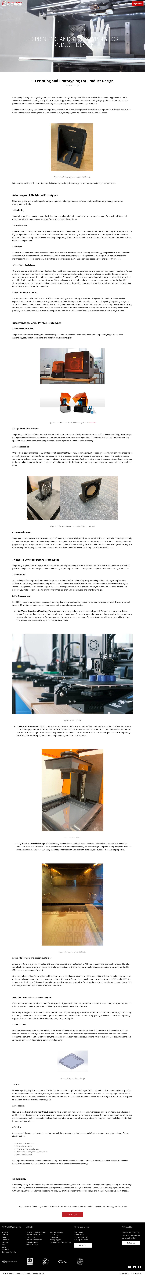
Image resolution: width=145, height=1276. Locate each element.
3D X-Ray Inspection (81, 1240)
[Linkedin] (134, 1267)
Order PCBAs (78, 1232)
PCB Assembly (79, 1235)
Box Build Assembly (81, 1237)
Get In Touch (72, 1215)
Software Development (34, 1240)
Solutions (83, 3)
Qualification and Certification (60, 1242)
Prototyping (54, 1237)
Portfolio (94, 3)
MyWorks (137, 3)
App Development (32, 1242)
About (104, 3)
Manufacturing (69, 3)
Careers (4, 1247)
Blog (3, 1245)
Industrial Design (32, 1245)
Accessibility (124, 1273)
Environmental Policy (9, 1252)
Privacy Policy (136, 1273)
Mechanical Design (56, 1232)
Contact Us (5, 1240)
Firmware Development (34, 1235)
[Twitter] (129, 1267)
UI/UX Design (54, 1235)
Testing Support (55, 1240)
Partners (5, 1237)
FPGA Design (30, 1237)
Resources (114, 3)
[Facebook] (139, 1267)
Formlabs (92, 422)
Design (56, 3)
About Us (5, 1232)
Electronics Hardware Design (36, 1232)
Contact (126, 3)
